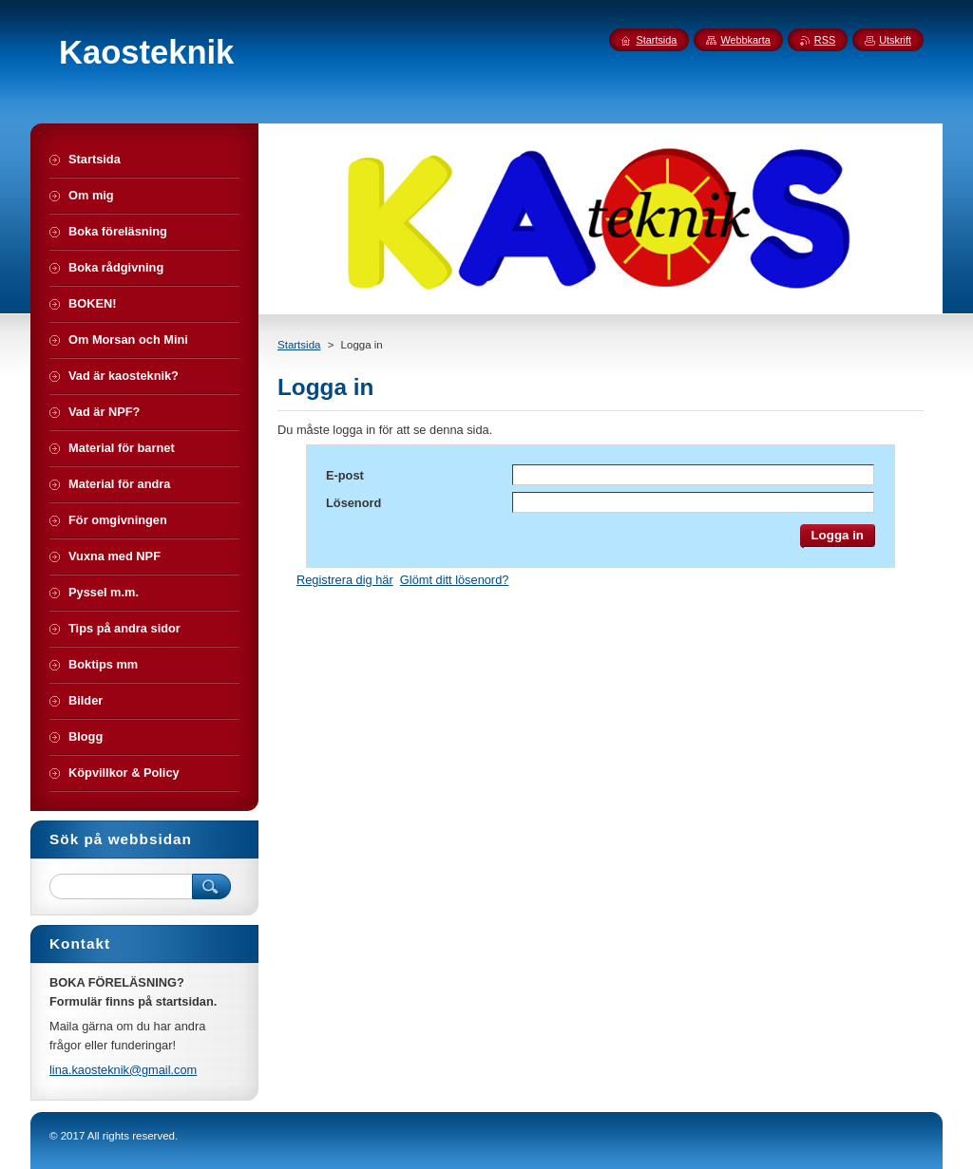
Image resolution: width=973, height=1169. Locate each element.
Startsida (298, 344)
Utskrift (895, 40)
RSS (824, 40)
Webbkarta (745, 40)
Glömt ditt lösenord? (454, 580)
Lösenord (353, 503)
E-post (345, 475)
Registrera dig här (344, 580)
